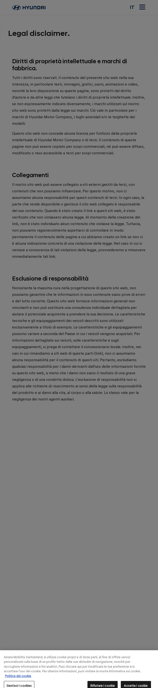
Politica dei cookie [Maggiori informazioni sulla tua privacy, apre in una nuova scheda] (18, 679)
